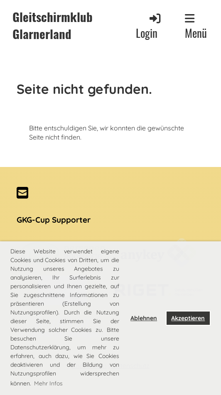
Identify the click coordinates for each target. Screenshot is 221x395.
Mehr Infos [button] (48, 383)
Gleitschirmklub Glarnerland (52, 25)
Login (149, 26)
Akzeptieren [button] (188, 318)
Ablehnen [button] (143, 318)
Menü (196, 27)
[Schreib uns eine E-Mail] (22, 192)
